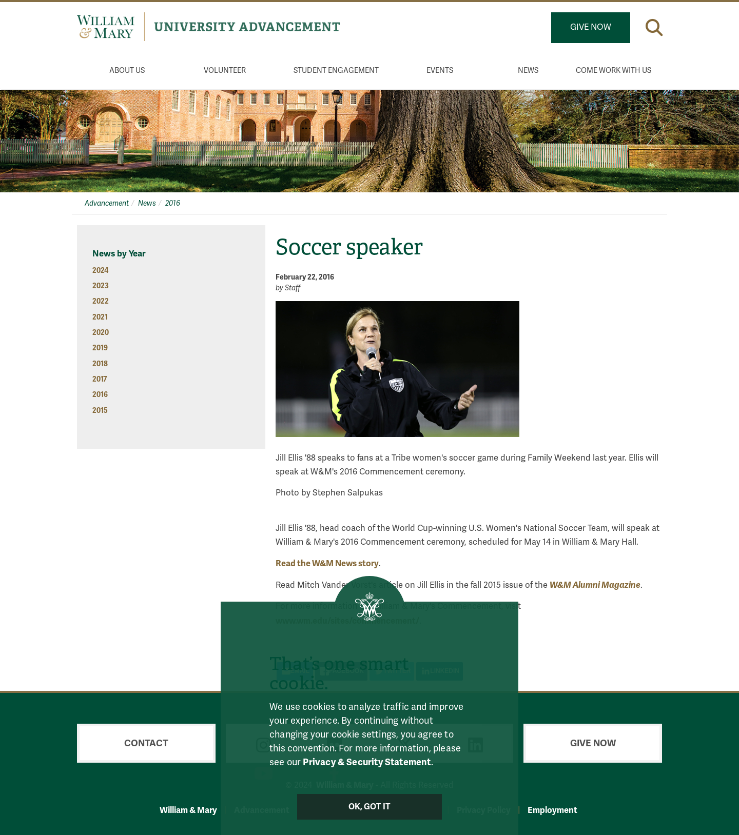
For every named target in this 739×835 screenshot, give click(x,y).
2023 (100, 286)
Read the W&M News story (327, 563)
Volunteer (225, 70)
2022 (100, 301)
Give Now (590, 27)
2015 (100, 410)
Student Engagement (336, 70)
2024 (100, 270)
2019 (100, 348)
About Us (127, 70)
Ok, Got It (369, 807)
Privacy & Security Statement (367, 762)
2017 (99, 379)
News (528, 70)
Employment (552, 810)
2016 (172, 203)
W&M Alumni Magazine (595, 585)
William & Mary (188, 810)
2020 (100, 332)
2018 (100, 364)
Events (439, 70)
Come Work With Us (613, 70)
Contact (146, 743)
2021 (100, 317)
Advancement (107, 203)
